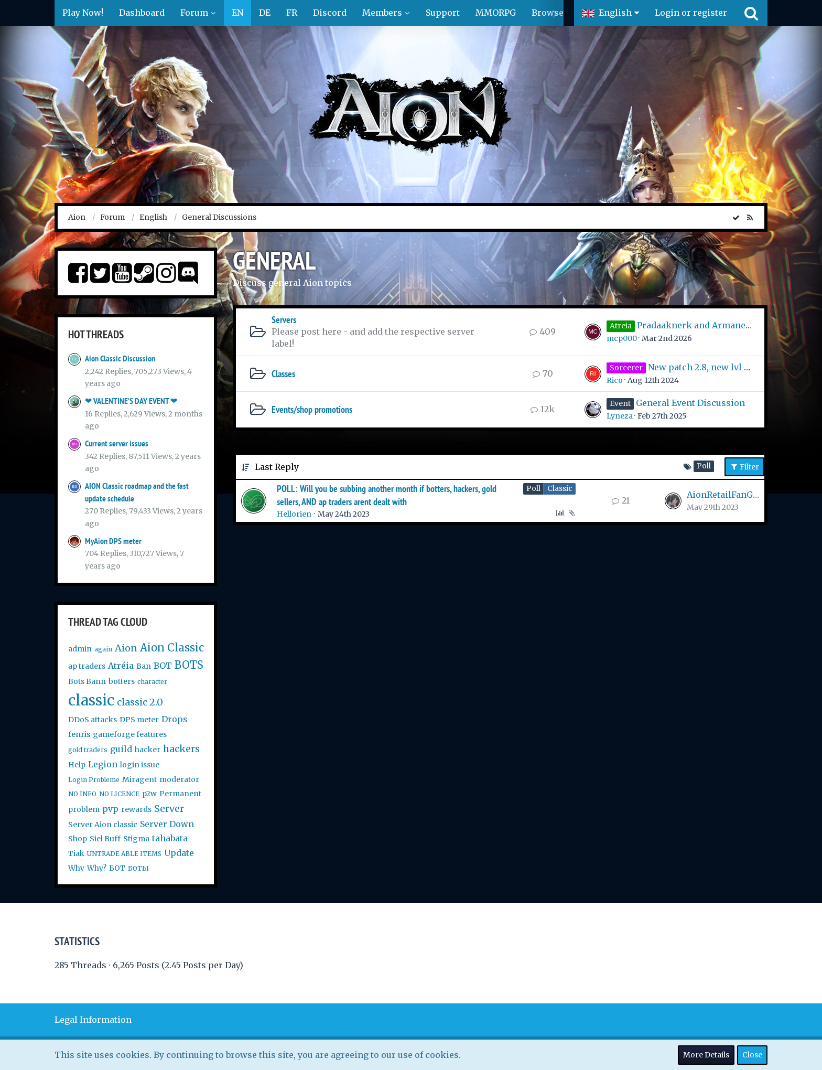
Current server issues (116, 443)
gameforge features (130, 734)
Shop (77, 838)
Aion (126, 648)
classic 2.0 (140, 702)
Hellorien (294, 514)
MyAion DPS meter (113, 541)
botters (122, 681)
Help (76, 764)
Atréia (121, 665)
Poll (533, 488)
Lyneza (620, 416)
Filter (744, 467)
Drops (174, 719)
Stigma (136, 838)
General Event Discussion (690, 403)
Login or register (691, 12)
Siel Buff (105, 838)
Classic (559, 488)
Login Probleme (94, 780)
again (103, 649)
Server (169, 808)
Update (179, 853)
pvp (110, 809)
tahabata (170, 838)
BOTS (189, 664)
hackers (181, 749)
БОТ (117, 868)
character (152, 682)
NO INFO (82, 794)
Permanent (180, 793)
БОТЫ (138, 868)
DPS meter (139, 719)
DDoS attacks (92, 719)
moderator (179, 779)
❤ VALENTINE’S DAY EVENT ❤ (131, 400)
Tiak (76, 853)
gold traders (87, 750)
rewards (136, 809)
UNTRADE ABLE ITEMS (124, 854)
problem (84, 809)
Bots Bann (87, 681)
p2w (149, 793)
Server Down (167, 824)
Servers (284, 320)
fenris (79, 734)
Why (76, 868)
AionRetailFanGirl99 (723, 494)
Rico (615, 380)
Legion (102, 764)
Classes (283, 374)
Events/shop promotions (312, 409)
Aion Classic (172, 647)
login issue (139, 764)
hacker (147, 749)
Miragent (139, 779)
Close (752, 1055)
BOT (163, 665)
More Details (706, 1055)
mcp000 (622, 338)
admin (80, 649)
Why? (96, 868)
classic (91, 700)
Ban (143, 666)
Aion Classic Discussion (120, 358)
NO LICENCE (119, 794)
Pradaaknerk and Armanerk (696, 325)
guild (121, 749)
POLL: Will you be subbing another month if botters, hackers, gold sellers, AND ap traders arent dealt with (386, 495)
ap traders (86, 666)
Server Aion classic (102, 824)
